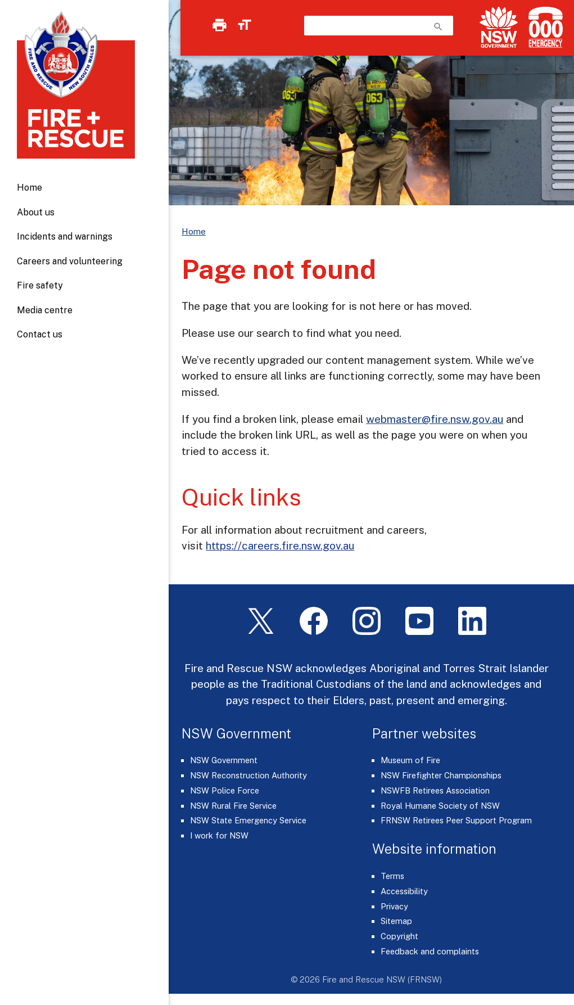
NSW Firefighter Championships (441, 775)
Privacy (394, 906)
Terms (392, 876)
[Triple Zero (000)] (543, 27)
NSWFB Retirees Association (435, 790)
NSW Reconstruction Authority (248, 775)
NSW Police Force (224, 790)
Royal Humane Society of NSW (440, 805)
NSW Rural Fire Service (233, 805)
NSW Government (223, 760)
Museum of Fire (410, 760)
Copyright (399, 936)
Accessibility (404, 891)
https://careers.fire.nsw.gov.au (280, 545)
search (438, 26)
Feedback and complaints (430, 951)
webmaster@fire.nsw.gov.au (434, 419)
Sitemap (396, 921)
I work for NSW (219, 835)
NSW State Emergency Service (248, 820)
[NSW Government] (499, 27)
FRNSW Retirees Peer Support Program (456, 820)
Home (29, 187)
